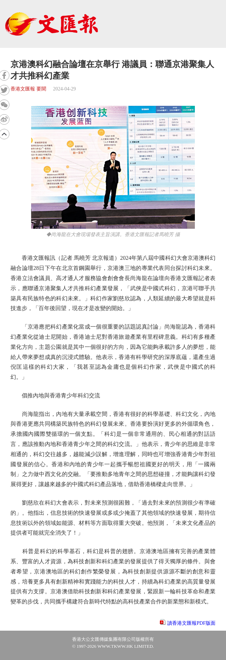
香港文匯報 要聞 (28, 88)
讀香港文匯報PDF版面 (191, 623)
